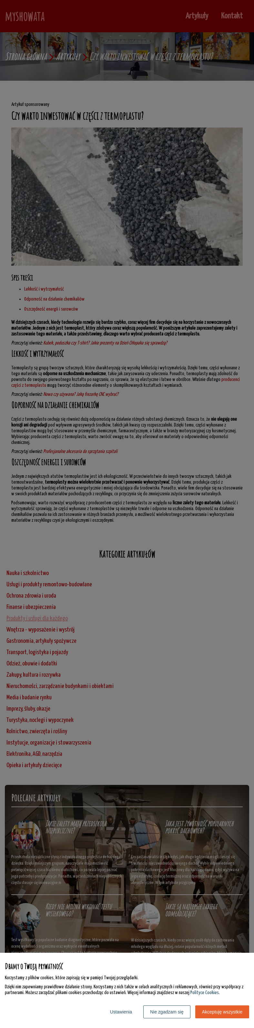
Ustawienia (121, 1011)
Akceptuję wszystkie (222, 1011)
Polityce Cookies (204, 992)
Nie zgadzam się (167, 1011)
